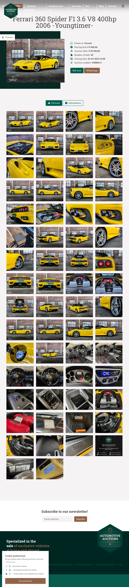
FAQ (121, 564)
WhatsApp (92, 70)
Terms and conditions (106, 564)
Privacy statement (84, 564)
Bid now (77, 70)
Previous (7, 37)
